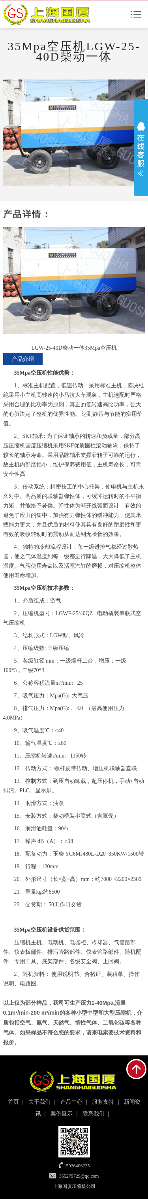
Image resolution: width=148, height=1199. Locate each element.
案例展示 (62, 1114)
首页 (13, 1102)
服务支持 (103, 1102)
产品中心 (71, 1102)
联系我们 (93, 1114)
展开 (141, 149)
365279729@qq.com (79, 1176)
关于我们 (39, 1102)
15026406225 (77, 1166)
